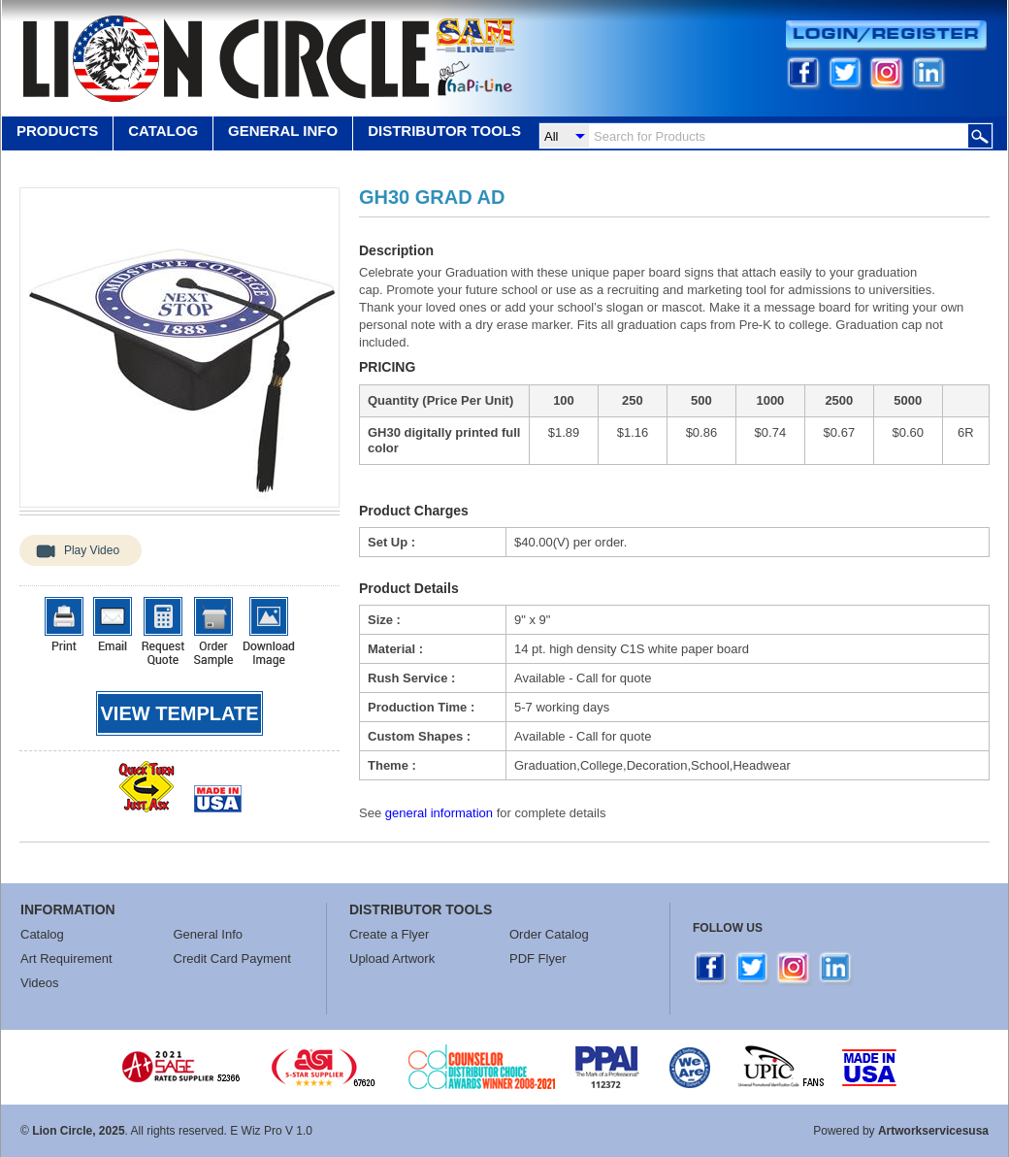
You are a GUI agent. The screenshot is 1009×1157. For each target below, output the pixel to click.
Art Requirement (66, 958)
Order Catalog (549, 934)
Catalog (163, 130)
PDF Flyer (538, 958)
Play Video (91, 550)
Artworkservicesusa (933, 1131)
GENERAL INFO (283, 130)
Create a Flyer (389, 934)
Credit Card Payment (232, 958)
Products (57, 130)
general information (439, 813)
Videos (39, 982)
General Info (209, 934)
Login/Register (886, 35)
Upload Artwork (392, 958)
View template (180, 713)
